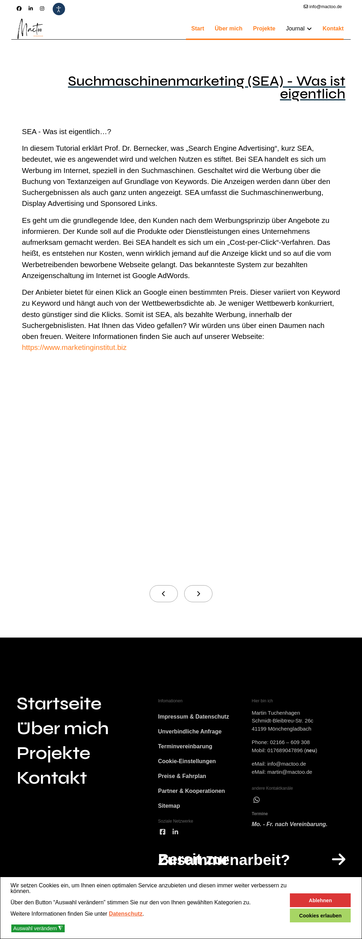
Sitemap (169, 808)
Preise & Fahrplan (182, 778)
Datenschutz (125, 914)
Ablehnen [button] (320, 900)
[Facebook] (19, 8)
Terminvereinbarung (185, 748)
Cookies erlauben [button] (320, 915)
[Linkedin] (31, 8)
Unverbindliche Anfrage (190, 733)
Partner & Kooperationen (191, 793)
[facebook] (162, 834)
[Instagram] (42, 8)
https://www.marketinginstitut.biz (75, 349)
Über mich (229, 28)
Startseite (59, 705)
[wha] (256, 801)
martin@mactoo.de (289, 774)
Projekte (264, 28)
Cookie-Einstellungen (187, 763)
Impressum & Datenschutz (193, 718)
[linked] (175, 834)
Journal (295, 28)
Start (197, 28)
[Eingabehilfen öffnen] (59, 9)
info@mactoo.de (325, 6)
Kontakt (333, 28)
